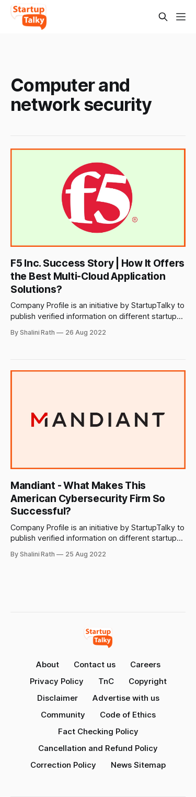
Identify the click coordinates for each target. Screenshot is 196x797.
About (47, 664)
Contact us (95, 664)
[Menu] (180, 16)
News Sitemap (138, 765)
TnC (106, 681)
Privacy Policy (57, 681)
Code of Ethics (128, 715)
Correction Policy (63, 765)
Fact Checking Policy (98, 731)
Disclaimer (57, 698)
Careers (145, 664)
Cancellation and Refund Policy (98, 748)
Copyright (148, 681)
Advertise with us (126, 698)
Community (63, 715)
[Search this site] (163, 16)
